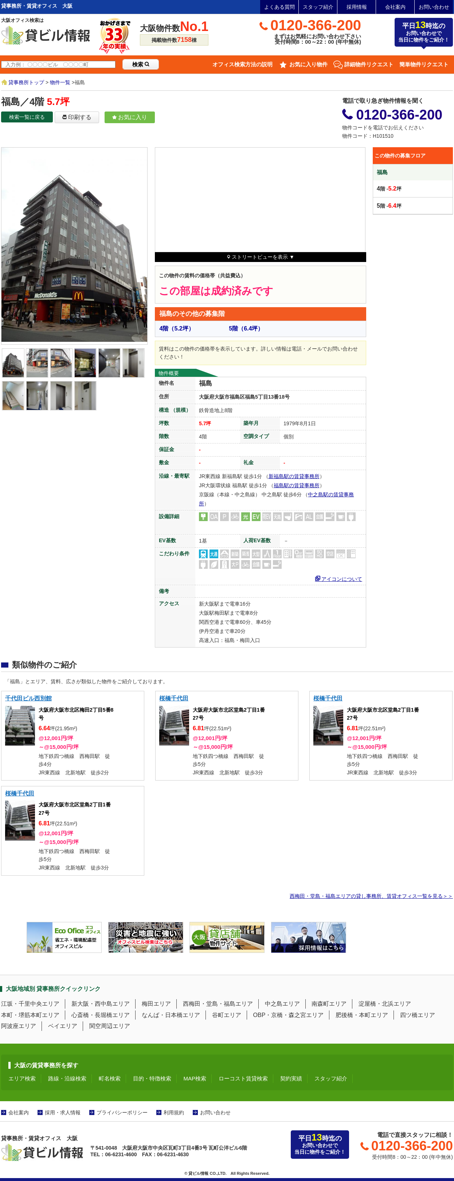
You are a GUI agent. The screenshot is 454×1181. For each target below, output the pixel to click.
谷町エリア (226, 1015)
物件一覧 (60, 82)
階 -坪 (389, 188)
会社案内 (395, 7)
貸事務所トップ (26, 82)
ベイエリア (62, 1026)
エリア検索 (22, 1078)
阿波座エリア (18, 1026)
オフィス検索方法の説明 (242, 64)
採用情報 (357, 7)
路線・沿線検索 (67, 1078)
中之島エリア (282, 1004)
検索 (140, 64)
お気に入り (129, 117)
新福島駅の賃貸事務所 (294, 476)
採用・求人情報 (63, 1112)
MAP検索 (195, 1078)
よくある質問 (279, 7)
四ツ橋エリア (417, 1015)
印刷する (76, 117)
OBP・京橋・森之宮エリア (288, 1015)
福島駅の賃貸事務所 (297, 485)
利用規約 (174, 1112)
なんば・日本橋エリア (171, 1015)
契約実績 (291, 1078)
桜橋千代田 (173, 698)
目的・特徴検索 (152, 1078)
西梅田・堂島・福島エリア (218, 1004)
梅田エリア (156, 1004)
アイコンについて (339, 578)
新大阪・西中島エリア (100, 1004)
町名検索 (110, 1078)
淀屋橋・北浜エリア (385, 1004)
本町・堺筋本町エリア (30, 1015)
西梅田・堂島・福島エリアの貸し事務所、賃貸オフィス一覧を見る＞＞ (371, 896)
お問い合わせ (434, 7)
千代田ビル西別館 (28, 698)
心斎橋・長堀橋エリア (100, 1015)
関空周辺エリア (109, 1026)
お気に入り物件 (308, 64)
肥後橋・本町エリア (362, 1015)
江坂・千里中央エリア (30, 1004)
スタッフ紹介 (318, 7)
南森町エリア (329, 1004)
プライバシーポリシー (122, 1112)
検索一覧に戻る (27, 117)
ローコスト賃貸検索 (243, 1078)
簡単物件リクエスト (424, 64)
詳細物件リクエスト (369, 64)
